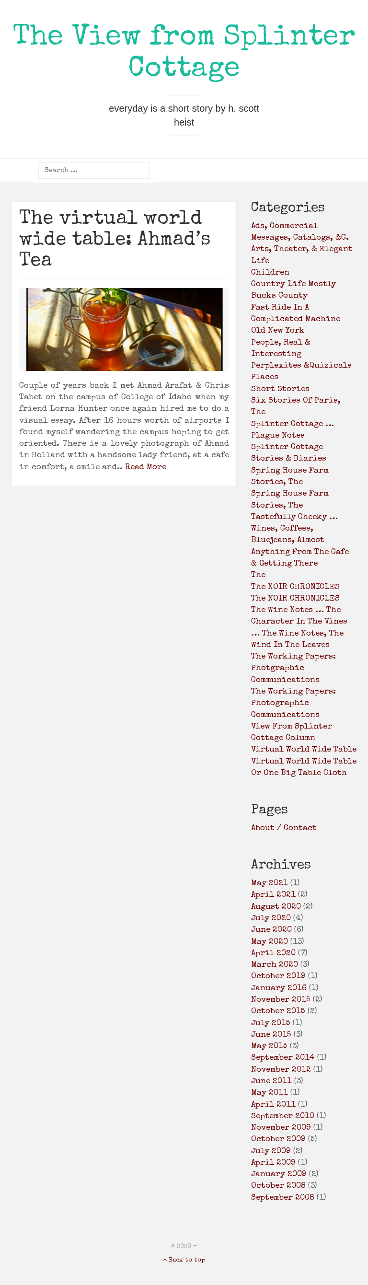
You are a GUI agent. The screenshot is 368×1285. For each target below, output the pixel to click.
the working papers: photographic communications (293, 703)
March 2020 (274, 965)
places (264, 377)
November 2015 (280, 1000)
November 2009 (281, 1128)
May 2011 (269, 1093)
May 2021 (269, 884)
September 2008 (282, 1198)
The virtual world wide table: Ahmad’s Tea (115, 240)
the (258, 575)
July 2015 (270, 1023)
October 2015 (278, 1011)
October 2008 (278, 1186)
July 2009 (271, 1151)
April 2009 (273, 1163)
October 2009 (278, 1139)
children (270, 273)
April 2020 (273, 953)
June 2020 (271, 930)
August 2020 (276, 907)
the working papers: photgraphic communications (293, 668)
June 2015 (271, 1035)
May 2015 (269, 1046)
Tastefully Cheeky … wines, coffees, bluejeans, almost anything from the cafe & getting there (300, 540)
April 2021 (273, 895)
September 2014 (283, 1058)
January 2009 (279, 1174)
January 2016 (279, 988)
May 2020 (269, 942)
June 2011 (271, 1081)
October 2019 (278, 976)
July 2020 (271, 919)
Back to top (184, 1260)
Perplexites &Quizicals (301, 366)
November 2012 (281, 1070)
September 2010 (282, 1116)
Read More (145, 467)
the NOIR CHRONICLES (295, 587)
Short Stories (280, 389)
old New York (278, 331)
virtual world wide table (303, 750)
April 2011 (273, 1105)
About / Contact (284, 828)
